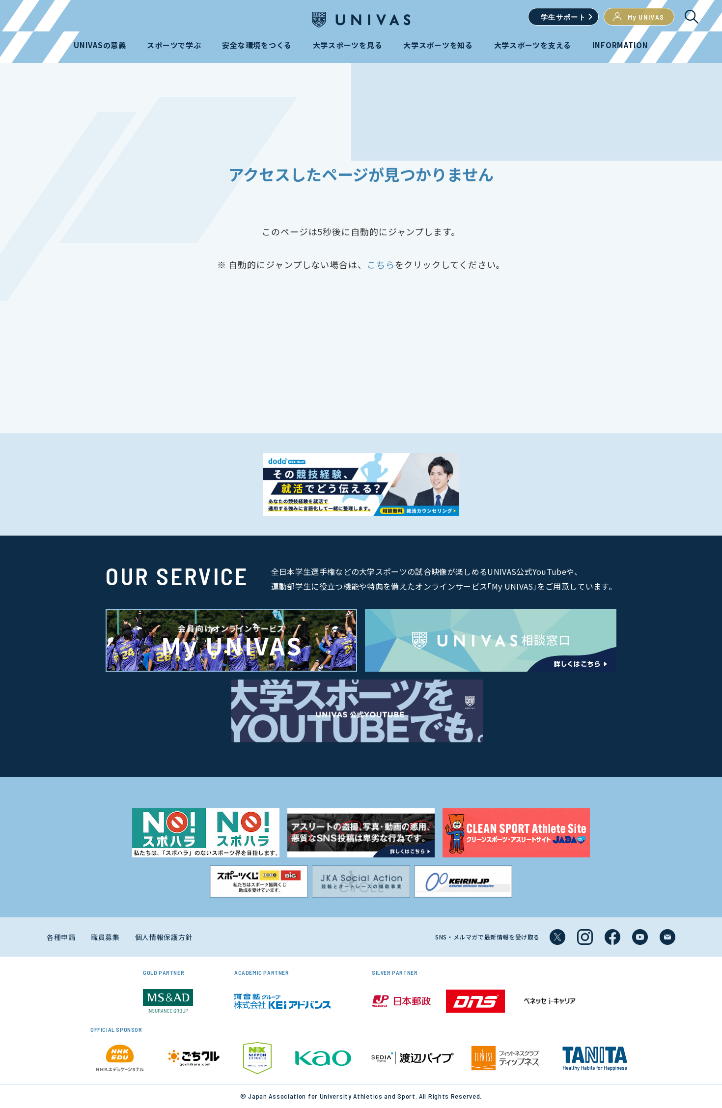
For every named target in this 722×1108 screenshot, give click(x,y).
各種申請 (61, 937)
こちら (381, 264)
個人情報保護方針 (164, 937)
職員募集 (105, 937)
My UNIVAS (639, 16)
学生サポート (563, 17)
